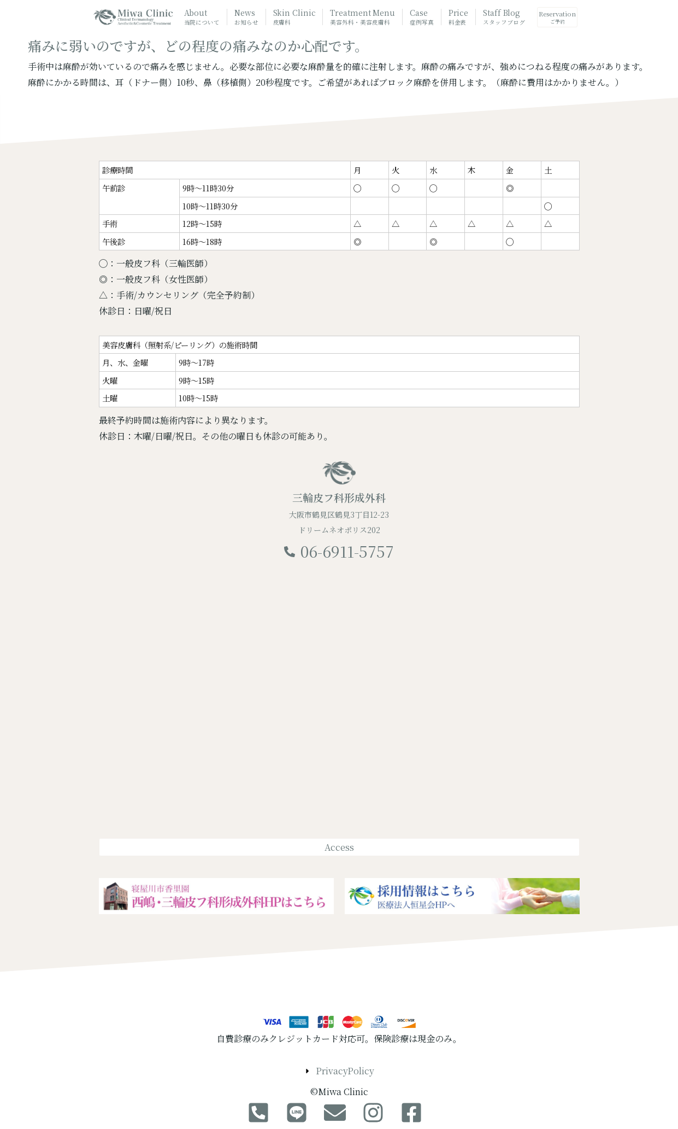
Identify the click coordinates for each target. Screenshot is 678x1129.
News (246, 17)
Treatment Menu (362, 17)
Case (422, 17)
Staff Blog (503, 17)
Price (459, 17)
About (202, 17)
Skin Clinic (294, 17)
